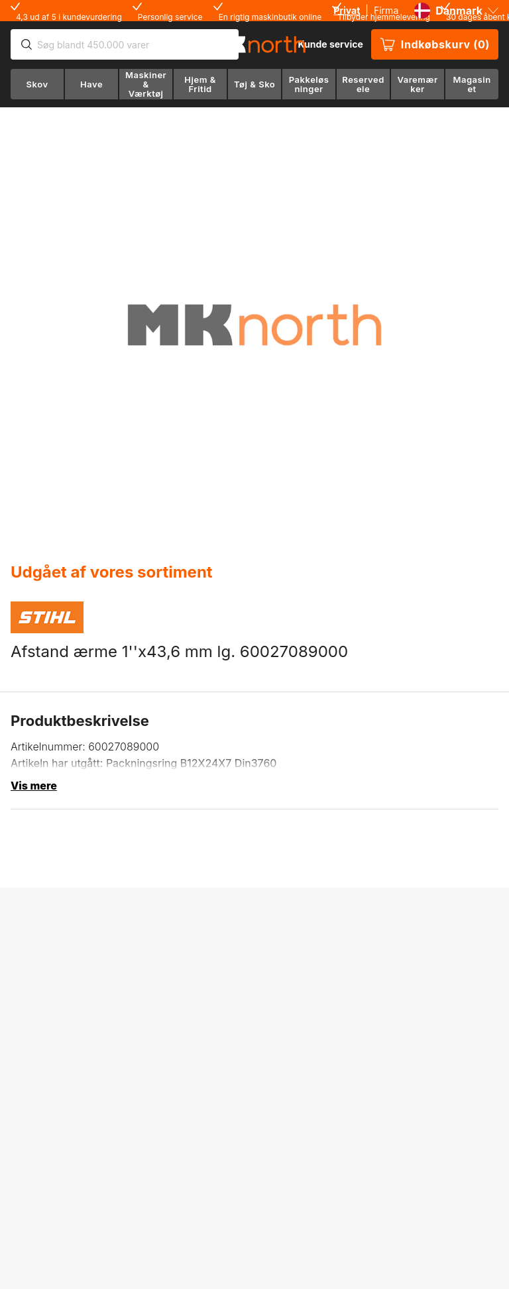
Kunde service (330, 44)
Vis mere (34, 785)
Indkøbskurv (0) (435, 44)
